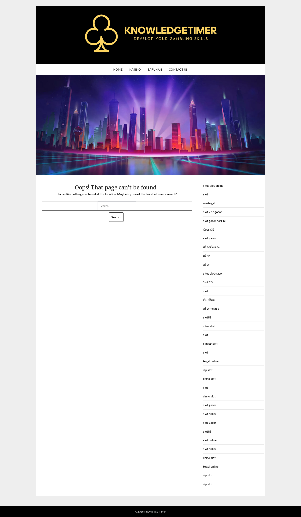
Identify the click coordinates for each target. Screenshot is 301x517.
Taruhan (154, 69)
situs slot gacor (213, 273)
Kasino (135, 69)
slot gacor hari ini (214, 221)
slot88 (207, 317)
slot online (210, 414)
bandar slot (210, 343)
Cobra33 (208, 229)
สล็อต (206, 256)
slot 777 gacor (212, 212)
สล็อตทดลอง (211, 308)
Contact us (178, 69)
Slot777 (208, 282)
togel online (211, 361)
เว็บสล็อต (209, 299)
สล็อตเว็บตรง (211, 247)
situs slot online (213, 185)
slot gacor (209, 238)
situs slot (209, 326)
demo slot (209, 378)
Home (118, 69)
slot (205, 194)
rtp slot (208, 370)
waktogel (209, 203)
